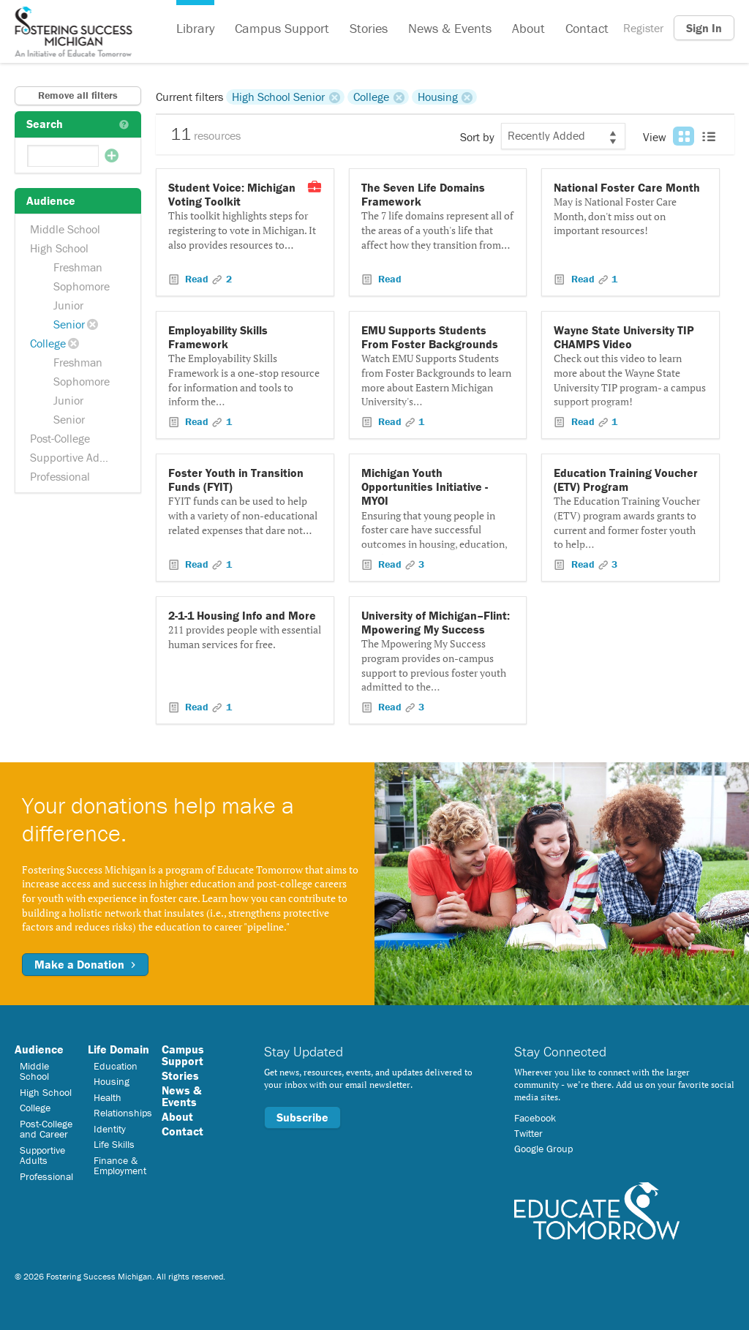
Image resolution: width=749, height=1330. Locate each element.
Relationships (123, 1112)
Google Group (543, 1148)
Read (196, 278)
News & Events (450, 28)
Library (195, 28)
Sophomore (81, 286)
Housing (438, 96)
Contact (587, 28)
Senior (69, 324)
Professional (60, 476)
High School (59, 248)
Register (643, 28)
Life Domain (118, 1049)
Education (116, 1065)
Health (107, 1097)
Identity (110, 1128)
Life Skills (114, 1144)
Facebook (535, 1117)
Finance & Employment (120, 1165)
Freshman (77, 267)
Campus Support (282, 28)
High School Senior (278, 96)
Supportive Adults (74, 457)
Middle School (65, 229)
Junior (68, 305)
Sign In (704, 27)
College (48, 343)
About (528, 28)
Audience (39, 1049)
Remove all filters (78, 95)
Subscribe (302, 1117)
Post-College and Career (46, 1129)
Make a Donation (85, 964)
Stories (369, 28)
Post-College (60, 438)
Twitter (528, 1133)
